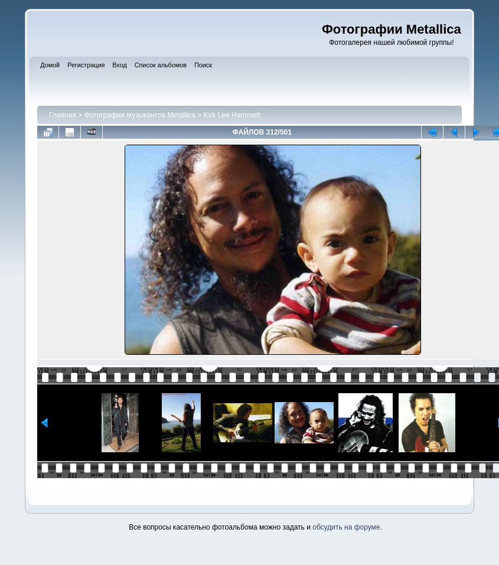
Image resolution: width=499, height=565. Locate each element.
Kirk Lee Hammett (232, 115)
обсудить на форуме (346, 527)
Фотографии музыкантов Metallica (139, 115)
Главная (62, 115)
